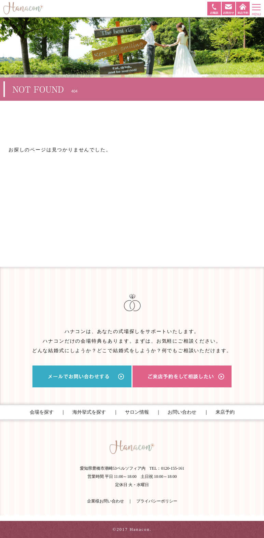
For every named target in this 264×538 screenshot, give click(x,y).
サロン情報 (137, 412)
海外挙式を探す (89, 412)
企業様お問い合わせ (105, 501)
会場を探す (42, 412)
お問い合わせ (182, 412)
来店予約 (225, 412)
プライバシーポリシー (156, 501)
